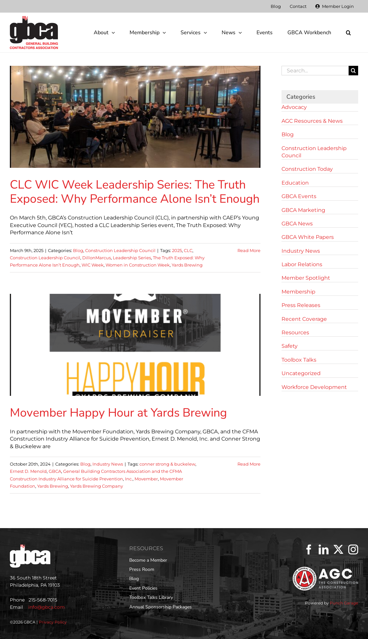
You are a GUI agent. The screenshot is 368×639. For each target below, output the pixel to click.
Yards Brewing (187, 265)
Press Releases (301, 305)
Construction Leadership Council (120, 250)
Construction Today (307, 169)
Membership (298, 292)
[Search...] (315, 70)
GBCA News (297, 223)
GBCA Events (299, 196)
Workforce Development (314, 387)
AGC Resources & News (312, 121)
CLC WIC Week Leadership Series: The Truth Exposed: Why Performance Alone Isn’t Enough (134, 192)
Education (295, 183)
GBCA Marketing (303, 210)
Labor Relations (302, 264)
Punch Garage (344, 603)
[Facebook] (309, 549)
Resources (295, 332)
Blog (78, 250)
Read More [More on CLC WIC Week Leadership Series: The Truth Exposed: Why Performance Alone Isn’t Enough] (248, 250)
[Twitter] (338, 549)
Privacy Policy (53, 622)
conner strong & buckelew (167, 464)
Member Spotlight (306, 278)
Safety (290, 346)
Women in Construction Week (138, 265)
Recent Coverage (304, 319)
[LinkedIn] (324, 549)
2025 (177, 250)
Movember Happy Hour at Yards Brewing (118, 413)
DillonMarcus (96, 257)
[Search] (353, 70)
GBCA (55, 471)
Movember (146, 478)
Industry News (107, 464)
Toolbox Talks (299, 360)
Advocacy (294, 107)
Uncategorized (301, 373)
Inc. (129, 478)
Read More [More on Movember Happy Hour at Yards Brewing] (248, 464)
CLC (188, 250)
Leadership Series (132, 257)
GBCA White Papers (308, 237)
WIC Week (93, 265)
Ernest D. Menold (28, 471)
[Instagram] (353, 549)
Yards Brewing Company (96, 486)
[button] (348, 32)
